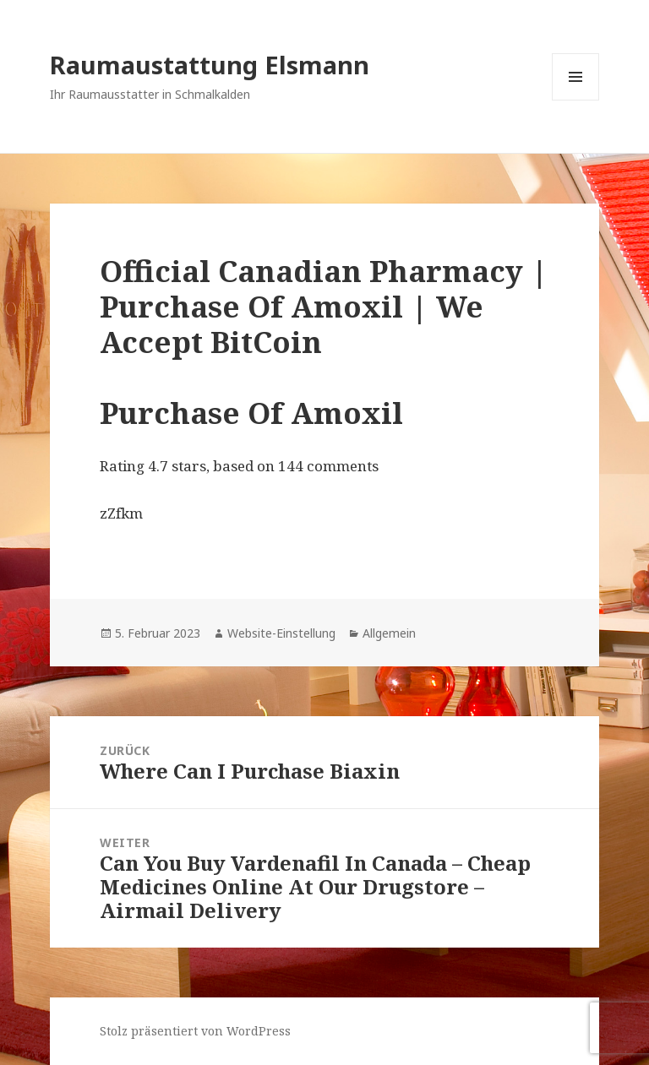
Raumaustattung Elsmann (209, 64)
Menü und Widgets (576, 100)
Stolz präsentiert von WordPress (195, 1031)
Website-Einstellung (281, 633)
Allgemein (389, 633)
